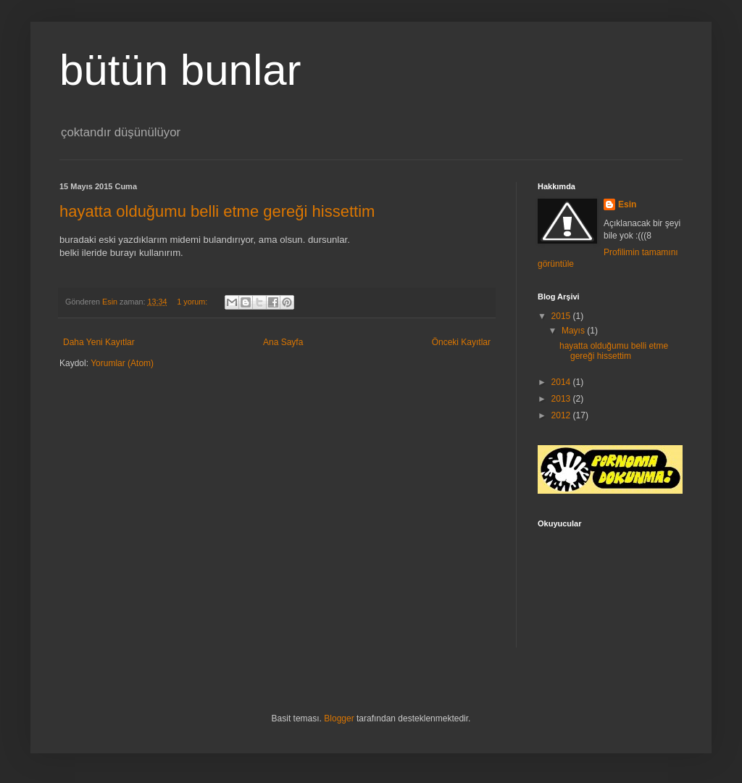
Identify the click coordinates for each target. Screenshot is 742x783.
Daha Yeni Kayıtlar (99, 342)
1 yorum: (193, 301)
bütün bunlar (180, 70)
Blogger (339, 718)
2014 (562, 382)
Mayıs (574, 331)
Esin (627, 204)
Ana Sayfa (283, 342)
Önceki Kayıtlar (461, 342)
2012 (562, 415)
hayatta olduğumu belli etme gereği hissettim (217, 211)
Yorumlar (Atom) (122, 363)
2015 (562, 316)
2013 (562, 399)
